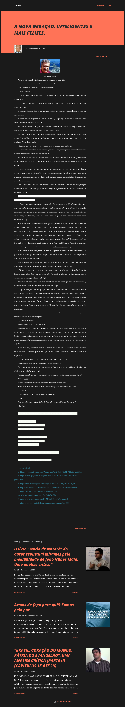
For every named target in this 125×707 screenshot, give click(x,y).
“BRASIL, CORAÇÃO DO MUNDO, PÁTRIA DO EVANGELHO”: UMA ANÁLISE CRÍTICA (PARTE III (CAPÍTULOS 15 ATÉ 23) (43, 658)
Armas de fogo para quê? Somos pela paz (44, 607)
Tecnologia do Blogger (62, 701)
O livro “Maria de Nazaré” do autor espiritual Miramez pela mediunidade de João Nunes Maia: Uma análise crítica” (46, 556)
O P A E (18, 5)
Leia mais (75, 592)
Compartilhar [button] (101, 56)
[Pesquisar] (101, 5)
